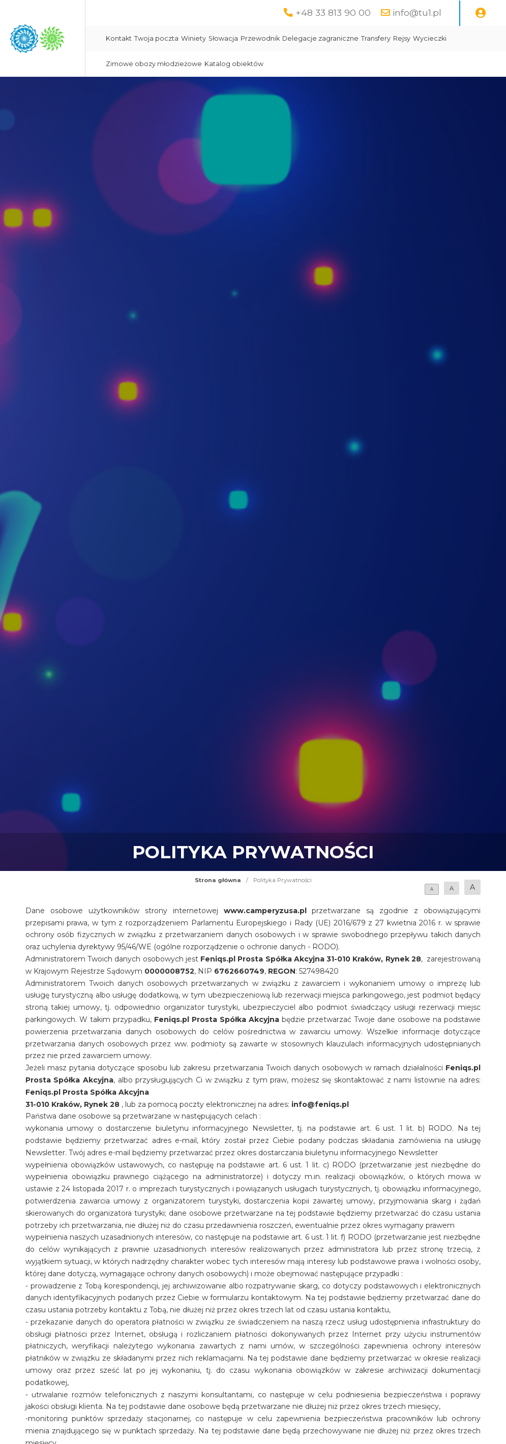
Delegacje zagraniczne (418, 38)
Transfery (474, 38)
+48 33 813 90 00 (333, 12)
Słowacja (321, 38)
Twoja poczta (254, 38)
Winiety (291, 38)
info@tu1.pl (417, 12)
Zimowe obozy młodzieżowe (308, 64)
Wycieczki (240, 64)
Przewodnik (358, 38)
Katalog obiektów (388, 64)
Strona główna (218, 880)
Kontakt (217, 38)
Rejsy (212, 64)
